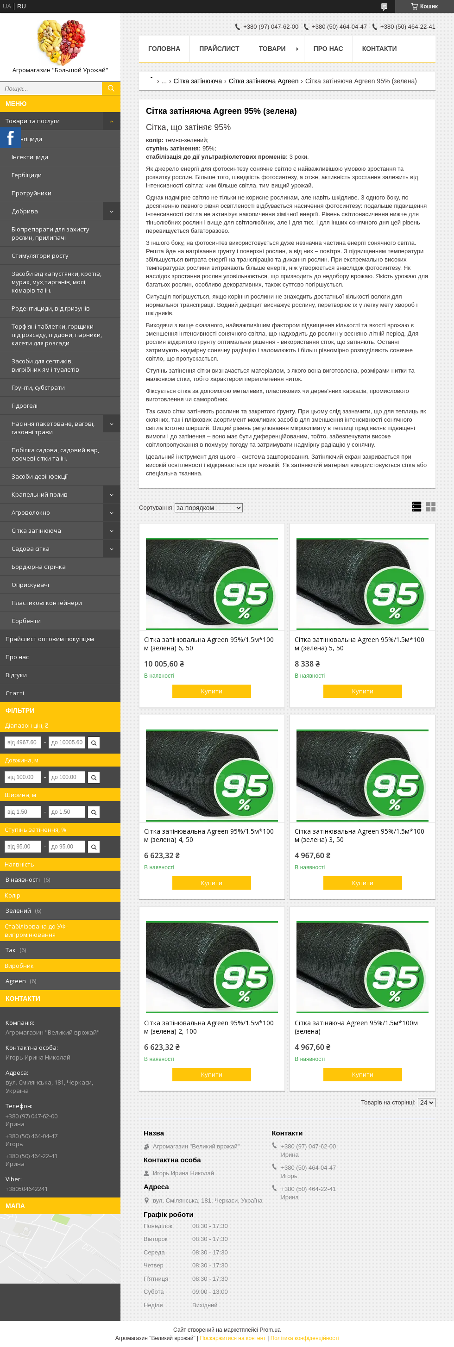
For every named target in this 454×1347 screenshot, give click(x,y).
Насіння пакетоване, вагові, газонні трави (53, 427)
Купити (211, 691)
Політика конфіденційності (305, 1338)
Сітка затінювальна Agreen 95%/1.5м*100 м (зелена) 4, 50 (209, 835)
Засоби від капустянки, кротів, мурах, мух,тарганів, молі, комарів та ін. (56, 281)
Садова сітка (31, 548)
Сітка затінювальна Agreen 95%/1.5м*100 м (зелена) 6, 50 (209, 644)
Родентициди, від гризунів (51, 308)
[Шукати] (111, 88)
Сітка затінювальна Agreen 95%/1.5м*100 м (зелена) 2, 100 (209, 1027)
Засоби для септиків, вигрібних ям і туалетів (45, 365)
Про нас (17, 657)
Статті (15, 693)
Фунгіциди (27, 139)
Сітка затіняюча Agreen (264, 81)
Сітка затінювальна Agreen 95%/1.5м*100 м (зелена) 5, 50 (359, 644)
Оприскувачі (30, 584)
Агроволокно (31, 512)
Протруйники (31, 193)
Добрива (25, 211)
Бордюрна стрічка (39, 566)
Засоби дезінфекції (40, 476)
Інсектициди (30, 157)
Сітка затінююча (36, 530)
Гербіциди (27, 175)
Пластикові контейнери (47, 603)
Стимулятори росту (40, 255)
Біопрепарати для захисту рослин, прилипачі (50, 233)
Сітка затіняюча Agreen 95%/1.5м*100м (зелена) (356, 1027)
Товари (272, 48)
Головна (164, 48)
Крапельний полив (40, 494)
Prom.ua (270, 1330)
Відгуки (16, 675)
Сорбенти (26, 621)
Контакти (379, 48)
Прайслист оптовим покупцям (50, 639)
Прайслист (219, 48)
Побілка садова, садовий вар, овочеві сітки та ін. (55, 454)
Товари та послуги (33, 121)
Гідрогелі (25, 405)
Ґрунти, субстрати (38, 387)
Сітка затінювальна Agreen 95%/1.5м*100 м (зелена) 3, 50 (359, 835)
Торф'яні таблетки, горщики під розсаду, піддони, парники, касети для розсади (57, 334)
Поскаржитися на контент (232, 1338)
